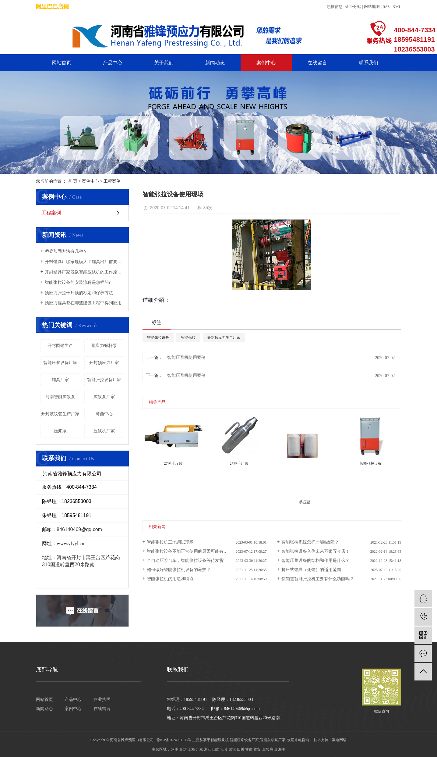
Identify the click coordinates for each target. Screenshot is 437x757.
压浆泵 (60, 431)
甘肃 (248, 749)
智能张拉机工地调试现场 (170, 542)
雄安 (257, 749)
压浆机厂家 (104, 431)
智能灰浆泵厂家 (272, 740)
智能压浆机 (219, 740)
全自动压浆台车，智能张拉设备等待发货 (185, 560)
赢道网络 (339, 740)
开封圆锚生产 (60, 345)
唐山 (273, 749)
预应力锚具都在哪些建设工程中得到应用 (83, 303)
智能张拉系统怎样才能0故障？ (310, 542)
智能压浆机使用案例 (186, 357)
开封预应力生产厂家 (223, 337)
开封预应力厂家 (104, 362)
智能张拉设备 (158, 337)
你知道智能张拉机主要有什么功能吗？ (317, 579)
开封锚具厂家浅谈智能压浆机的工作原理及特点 (84, 272)
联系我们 (368, 62)
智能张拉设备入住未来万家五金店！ (315, 551)
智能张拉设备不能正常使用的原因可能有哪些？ (191, 551)
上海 (191, 749)
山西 (216, 749)
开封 (183, 749)
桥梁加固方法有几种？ (66, 251)
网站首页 (61, 62)
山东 (265, 749)
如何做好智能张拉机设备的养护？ (179, 569)
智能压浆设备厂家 (60, 362)
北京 (199, 749)
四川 (240, 749)
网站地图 (372, 6)
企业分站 (353, 6)
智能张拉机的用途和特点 (170, 579)
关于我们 (164, 62)
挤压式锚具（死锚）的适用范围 (311, 569)
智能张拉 (188, 337)
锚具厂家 (60, 379)
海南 (281, 749)
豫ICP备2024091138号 (174, 740)
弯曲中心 (104, 414)
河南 (174, 749)
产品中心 (112, 62)
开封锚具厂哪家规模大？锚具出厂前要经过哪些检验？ (84, 261)
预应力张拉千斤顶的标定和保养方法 (79, 293)
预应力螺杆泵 (104, 345)
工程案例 (112, 181)
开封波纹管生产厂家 (60, 414)
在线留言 (317, 62)
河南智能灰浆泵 (60, 397)
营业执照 (102, 699)
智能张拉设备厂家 (104, 379)
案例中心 (266, 62)
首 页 (73, 181)
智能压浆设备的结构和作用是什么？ (315, 560)
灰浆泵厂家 (104, 397)
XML (397, 6)
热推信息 (335, 6)
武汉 (232, 749)
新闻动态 (215, 62)
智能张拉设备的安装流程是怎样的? (78, 282)
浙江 (207, 749)
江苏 (224, 749)
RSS (385, 6)
